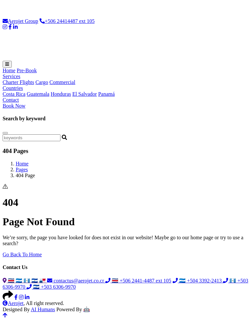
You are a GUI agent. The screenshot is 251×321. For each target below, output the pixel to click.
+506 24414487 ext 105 (67, 21)
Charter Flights (18, 82)
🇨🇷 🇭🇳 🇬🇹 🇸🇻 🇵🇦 (25, 280)
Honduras (61, 94)
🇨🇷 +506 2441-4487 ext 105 (138, 280)
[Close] (5, 133)
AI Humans (43, 309)
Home (9, 70)
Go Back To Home (22, 254)
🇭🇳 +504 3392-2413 (198, 280)
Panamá (106, 94)
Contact (11, 100)
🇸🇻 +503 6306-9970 (50, 287)
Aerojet (13, 303)
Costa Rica (14, 94)
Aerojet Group (20, 21)
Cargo (41, 82)
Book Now (14, 106)
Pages (22, 169)
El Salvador (84, 94)
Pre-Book (27, 70)
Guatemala (38, 94)
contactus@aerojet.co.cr (76, 280)
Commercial (62, 82)
